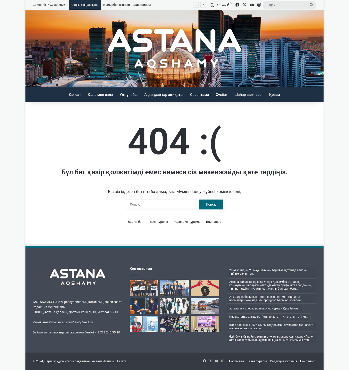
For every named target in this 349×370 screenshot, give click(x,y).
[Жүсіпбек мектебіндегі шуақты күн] (205, 324)
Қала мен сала (100, 94)
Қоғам (274, 94)
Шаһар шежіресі (248, 94)
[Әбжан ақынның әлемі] (144, 324)
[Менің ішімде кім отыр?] (174, 306)
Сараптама (199, 94)
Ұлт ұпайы (129, 94)
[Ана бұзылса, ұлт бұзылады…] (144, 306)
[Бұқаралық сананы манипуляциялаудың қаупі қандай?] (205, 288)
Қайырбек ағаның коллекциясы (127, 5)
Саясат (75, 94)
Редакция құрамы (187, 222)
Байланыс (213, 222)
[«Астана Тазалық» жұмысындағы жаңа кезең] (205, 306)
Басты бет (135, 222)
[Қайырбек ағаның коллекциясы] (174, 324)
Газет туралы (158, 222)
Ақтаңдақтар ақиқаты (163, 94)
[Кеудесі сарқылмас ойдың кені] (174, 288)
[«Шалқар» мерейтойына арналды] (144, 288)
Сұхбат (222, 94)
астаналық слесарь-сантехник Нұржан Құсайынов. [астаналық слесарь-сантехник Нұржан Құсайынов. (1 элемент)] (264, 308)
